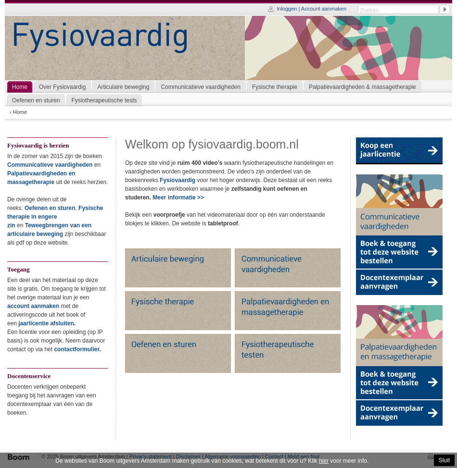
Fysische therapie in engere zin (55, 217)
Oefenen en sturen (50, 208)
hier (324, 460)
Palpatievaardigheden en (41, 173)
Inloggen (287, 9)
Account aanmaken (323, 9)
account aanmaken (33, 306)
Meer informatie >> (178, 197)
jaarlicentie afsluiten (46, 323)
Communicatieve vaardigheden (49, 164)
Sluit (444, 460)
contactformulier (76, 349)
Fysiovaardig (177, 180)
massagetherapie (30, 182)
